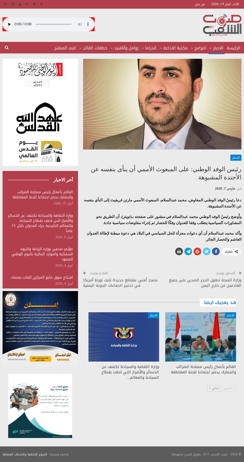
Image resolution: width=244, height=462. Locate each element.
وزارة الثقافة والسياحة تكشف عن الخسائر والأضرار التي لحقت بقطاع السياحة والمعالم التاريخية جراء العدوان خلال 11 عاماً (40, 223)
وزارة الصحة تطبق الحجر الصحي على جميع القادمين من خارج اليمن (205, 282)
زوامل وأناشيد (126, 48)
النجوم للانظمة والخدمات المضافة (25, 454)
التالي (214, 388)
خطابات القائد (95, 48)
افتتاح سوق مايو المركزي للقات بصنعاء (42, 277)
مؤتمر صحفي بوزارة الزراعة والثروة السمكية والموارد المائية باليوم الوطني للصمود (42, 254)
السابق (229, 388)
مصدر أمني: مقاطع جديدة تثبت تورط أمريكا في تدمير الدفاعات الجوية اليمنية (120, 282)
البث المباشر (65, 48)
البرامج (200, 48)
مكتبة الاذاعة (175, 48)
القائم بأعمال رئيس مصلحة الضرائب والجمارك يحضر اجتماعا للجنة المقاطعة (43, 195)
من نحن (200, 4)
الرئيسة (233, 48)
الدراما (151, 48)
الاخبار (218, 48)
